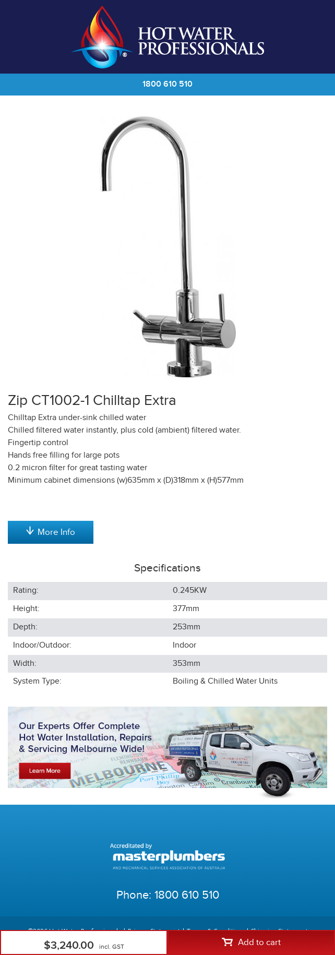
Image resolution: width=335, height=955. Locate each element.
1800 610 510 (167, 84)
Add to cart (251, 942)
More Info (50, 532)
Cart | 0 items (314, 37)
